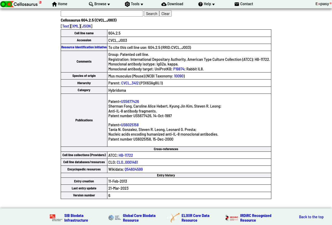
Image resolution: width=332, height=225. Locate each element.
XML (75, 25)
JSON (86, 25)
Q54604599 (134, 169)
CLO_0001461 (127, 162)
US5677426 (130, 101)
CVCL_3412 (130, 82)
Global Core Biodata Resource (139, 217)
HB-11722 (126, 155)
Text (65, 25)
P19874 (178, 68)
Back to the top (311, 216)
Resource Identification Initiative (84, 47)
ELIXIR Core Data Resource (196, 217)
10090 (179, 75)
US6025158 (130, 124)
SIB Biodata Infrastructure (76, 217)
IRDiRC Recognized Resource (255, 217)
